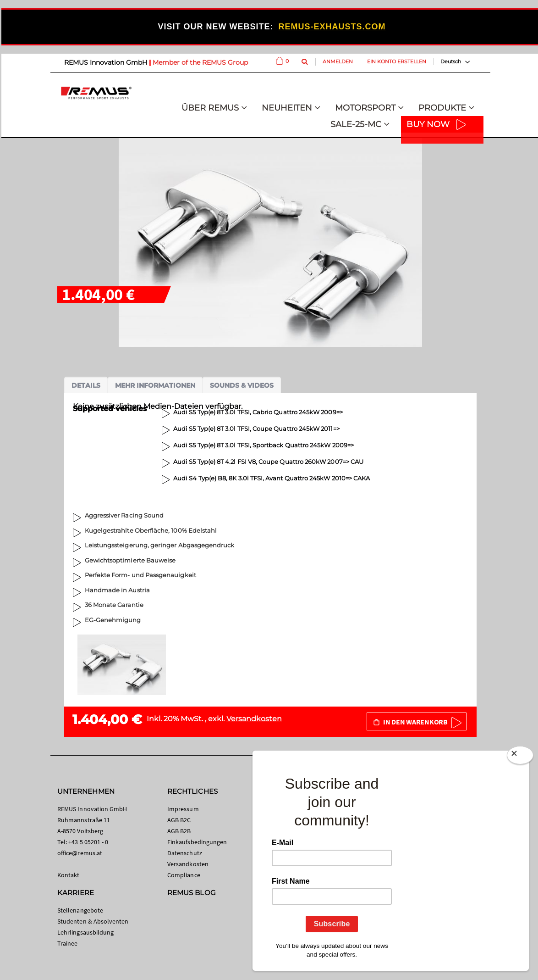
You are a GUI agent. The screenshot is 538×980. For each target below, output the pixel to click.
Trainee (67, 943)
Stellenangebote (80, 910)
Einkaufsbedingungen (197, 842)
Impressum (183, 809)
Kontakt (68, 875)
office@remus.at (79, 853)
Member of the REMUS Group (200, 62)
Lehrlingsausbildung (85, 932)
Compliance (183, 875)
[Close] (520, 757)
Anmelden (338, 61)
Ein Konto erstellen (396, 61)
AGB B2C (179, 820)
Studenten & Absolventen (93, 921)
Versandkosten (254, 718)
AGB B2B (179, 831)
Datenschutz (184, 853)
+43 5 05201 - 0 (88, 842)
